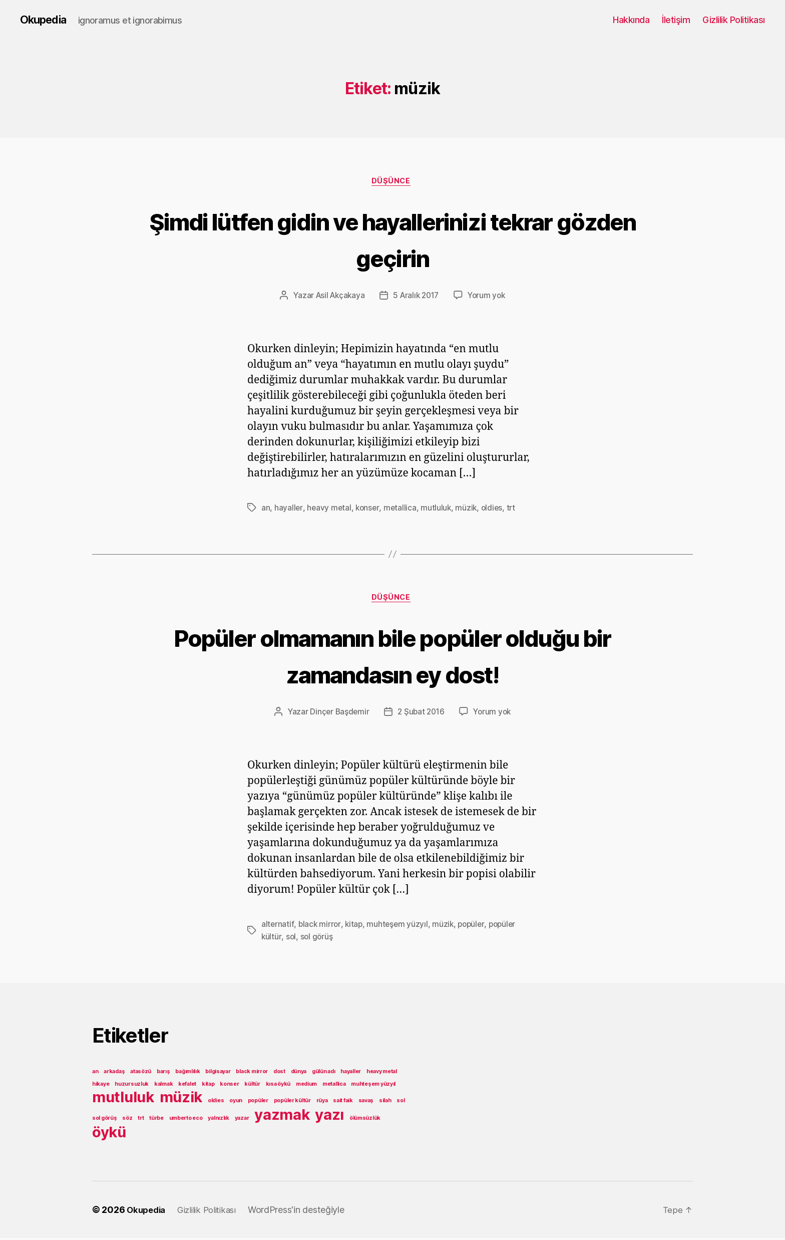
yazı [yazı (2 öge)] (329, 1116)
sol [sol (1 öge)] (401, 1102)
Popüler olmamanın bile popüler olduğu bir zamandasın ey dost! (392, 657)
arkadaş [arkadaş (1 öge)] (114, 1073)
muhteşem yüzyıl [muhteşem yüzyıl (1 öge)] (373, 1086)
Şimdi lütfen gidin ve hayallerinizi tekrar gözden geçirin (393, 239)
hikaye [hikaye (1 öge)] (100, 1086)
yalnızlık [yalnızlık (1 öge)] (218, 1120)
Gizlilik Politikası (733, 20)
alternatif (277, 927)
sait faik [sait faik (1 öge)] (343, 1102)
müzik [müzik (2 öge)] (181, 1099)
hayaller (288, 510)
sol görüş (317, 939)
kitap (355, 927)
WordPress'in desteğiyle (305, 1211)
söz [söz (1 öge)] (127, 1120)
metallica (402, 510)
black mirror (320, 927)
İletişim (676, 20)
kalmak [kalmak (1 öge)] (163, 1086)
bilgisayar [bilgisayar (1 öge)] (217, 1073)
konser (368, 510)
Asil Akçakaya (337, 298)
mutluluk (438, 510)
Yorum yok (490, 298)
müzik (469, 510)
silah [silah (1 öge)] (385, 1102)
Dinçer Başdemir (337, 715)
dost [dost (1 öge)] (279, 1073)
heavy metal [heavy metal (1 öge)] (381, 1073)
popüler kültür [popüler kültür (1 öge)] (292, 1102)
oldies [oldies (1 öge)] (216, 1102)
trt (515, 510)
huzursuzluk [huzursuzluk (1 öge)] (132, 1086)
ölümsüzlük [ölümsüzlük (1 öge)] (364, 1120)
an (265, 510)
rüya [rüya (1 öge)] (322, 1102)
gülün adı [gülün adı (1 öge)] (323, 1073)
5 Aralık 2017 (416, 298)
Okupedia (46, 20)
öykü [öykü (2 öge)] (109, 1134)
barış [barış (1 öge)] (163, 1073)
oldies (495, 510)
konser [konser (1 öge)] (229, 1086)
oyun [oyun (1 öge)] (235, 1102)
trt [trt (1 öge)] (141, 1120)
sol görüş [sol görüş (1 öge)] (104, 1120)
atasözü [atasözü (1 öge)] (140, 1073)
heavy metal (329, 510)
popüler (475, 927)
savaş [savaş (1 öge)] (366, 1102)
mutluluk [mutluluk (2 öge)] (123, 1099)
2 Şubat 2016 (421, 715)
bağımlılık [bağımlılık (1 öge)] (187, 1073)
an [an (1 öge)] (95, 1073)
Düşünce (393, 182)
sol (291, 939)
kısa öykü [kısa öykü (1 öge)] (278, 1086)
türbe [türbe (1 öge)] (156, 1120)
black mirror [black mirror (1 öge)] (252, 1073)
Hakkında (631, 20)
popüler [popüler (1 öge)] (258, 1102)
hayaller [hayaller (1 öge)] (350, 1073)
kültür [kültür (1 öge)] (252, 1086)
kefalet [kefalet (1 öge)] (187, 1086)
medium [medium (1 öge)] (306, 1086)
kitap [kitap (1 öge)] (208, 1086)
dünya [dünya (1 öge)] (299, 1073)
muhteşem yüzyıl (399, 927)
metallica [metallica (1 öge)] (334, 1086)
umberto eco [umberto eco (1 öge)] (186, 1120)
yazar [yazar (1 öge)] (242, 1120)
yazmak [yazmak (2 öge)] (281, 1116)
